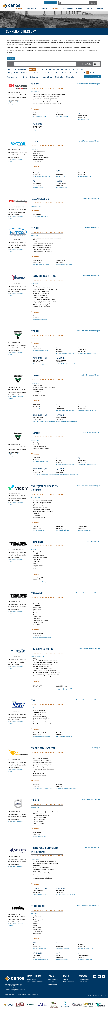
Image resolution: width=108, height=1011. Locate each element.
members (51, 976)
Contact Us (101, 8)
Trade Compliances (68, 982)
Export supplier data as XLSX (92, 77)
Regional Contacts (84, 979)
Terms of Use (96, 995)
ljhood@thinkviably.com (62, 530)
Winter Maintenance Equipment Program (88, 593)
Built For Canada (67, 8)
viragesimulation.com (37, 656)
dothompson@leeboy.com (85, 959)
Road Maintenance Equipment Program (88, 905)
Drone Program (96, 748)
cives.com (34, 549)
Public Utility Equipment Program (90, 375)
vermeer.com (35, 339)
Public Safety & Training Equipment (89, 648)
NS (66, 69)
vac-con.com (35, 92)
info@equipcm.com (83, 119)
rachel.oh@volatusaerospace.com (42, 788)
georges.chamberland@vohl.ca (41, 736)
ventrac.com (34, 283)
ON (54, 69)
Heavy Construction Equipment (91, 799)
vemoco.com (35, 235)
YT (74, 69)
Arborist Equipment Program (91, 432)
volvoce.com (35, 807)
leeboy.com (34, 913)
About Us (90, 8)
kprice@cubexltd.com (62, 959)
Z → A (25, 77)
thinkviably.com (35, 497)
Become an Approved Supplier (35, 982)
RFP (9, 102)
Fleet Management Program (92, 227)
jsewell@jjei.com (38, 187)
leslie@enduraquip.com (62, 948)
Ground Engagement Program (91, 198)
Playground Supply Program (92, 847)
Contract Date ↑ (34, 77)
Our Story (65, 979)
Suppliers (56, 8)
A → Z (18, 77)
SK (46, 69)
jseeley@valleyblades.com (40, 216)
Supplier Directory (32, 979)
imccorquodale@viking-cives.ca (42, 582)
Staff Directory (83, 982)
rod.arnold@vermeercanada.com (87, 353)
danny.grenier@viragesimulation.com (66, 689)
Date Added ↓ (70, 77)
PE (62, 69)
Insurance (45, 8)
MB (50, 69)
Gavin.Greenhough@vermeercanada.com (44, 364)
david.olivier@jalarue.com (40, 959)
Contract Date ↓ (47, 77)
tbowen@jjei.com (60, 176)
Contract (13, 102)
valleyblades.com (36, 206)
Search (93, 3)
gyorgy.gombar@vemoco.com (41, 264)
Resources (80, 8)
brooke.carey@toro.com (40, 319)
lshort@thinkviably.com (39, 530)
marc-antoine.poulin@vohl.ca (64, 736)
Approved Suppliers (34, 976)
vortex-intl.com (35, 859)
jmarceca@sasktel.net (84, 176)
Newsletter (51, 982)
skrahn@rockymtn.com (39, 948)
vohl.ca (33, 708)
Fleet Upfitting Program (93, 541)
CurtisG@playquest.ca (39, 894)
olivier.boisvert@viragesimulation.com (44, 689)
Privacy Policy (103, 995)
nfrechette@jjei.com (61, 187)
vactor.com (34, 149)
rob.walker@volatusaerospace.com (66, 788)
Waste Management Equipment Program (88, 331)
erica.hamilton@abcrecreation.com (65, 894)
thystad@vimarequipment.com (41, 176)
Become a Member (53, 979)
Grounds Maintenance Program (91, 275)
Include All (32, 69)
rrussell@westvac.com (62, 116)
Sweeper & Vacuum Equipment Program (88, 84)
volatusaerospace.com (37, 756)
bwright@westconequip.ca (85, 948)
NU (82, 69)
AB (42, 69)
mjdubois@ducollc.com (39, 116)
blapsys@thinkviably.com (85, 530)
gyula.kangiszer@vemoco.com (64, 264)
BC (38, 69)
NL (70, 69)
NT (78, 69)
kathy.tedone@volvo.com (40, 836)
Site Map (90, 995)
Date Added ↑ (59, 77)
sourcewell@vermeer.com (40, 350)
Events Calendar (52, 984)
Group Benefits (32, 8)
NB (58, 69)
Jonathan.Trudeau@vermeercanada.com (67, 364)
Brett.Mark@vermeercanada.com (65, 353)
